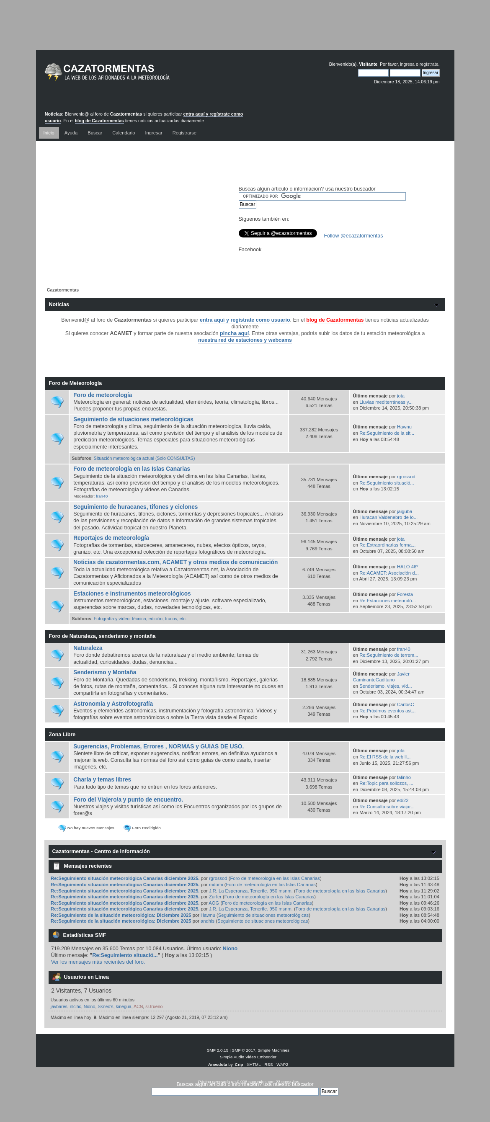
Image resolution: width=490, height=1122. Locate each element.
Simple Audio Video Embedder (248, 1057)
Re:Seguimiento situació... (386, 482)
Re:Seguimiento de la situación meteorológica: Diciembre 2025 (121, 915)
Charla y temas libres (102, 779)
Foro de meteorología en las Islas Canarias (131, 469)
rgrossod (406, 476)
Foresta (405, 594)
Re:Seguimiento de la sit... (386, 433)
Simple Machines (273, 1050)
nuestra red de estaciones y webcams (245, 340)
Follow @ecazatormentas (353, 236)
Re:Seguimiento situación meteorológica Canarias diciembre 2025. (125, 878)
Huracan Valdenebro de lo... (388, 517)
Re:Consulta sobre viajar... (387, 806)
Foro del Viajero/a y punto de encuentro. (128, 800)
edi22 (402, 800)
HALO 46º (407, 566)
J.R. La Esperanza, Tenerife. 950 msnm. (251, 890)
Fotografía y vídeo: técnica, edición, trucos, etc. (140, 618)
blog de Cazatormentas (99, 120)
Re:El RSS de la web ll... (384, 756)
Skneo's (105, 1006)
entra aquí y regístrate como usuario (245, 320)
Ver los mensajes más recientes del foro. (98, 962)
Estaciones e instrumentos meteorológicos (132, 594)
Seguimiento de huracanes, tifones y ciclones (135, 507)
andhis (207, 920)
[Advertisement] (245, 31)
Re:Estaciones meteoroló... (387, 600)
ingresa (407, 64)
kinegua (124, 1006)
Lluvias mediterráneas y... (386, 402)
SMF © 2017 (243, 1050)
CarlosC (405, 704)
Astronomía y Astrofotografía (113, 704)
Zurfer (215, 896)
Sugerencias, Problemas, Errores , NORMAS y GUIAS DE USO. (158, 746)
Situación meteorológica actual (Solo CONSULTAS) (144, 458)
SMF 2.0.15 (218, 1050)
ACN (138, 1006)
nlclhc (75, 1006)
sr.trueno (153, 1006)
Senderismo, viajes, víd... (385, 686)
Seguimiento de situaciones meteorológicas (133, 419)
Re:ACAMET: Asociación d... (389, 572)
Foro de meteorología (102, 395)
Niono (230, 949)
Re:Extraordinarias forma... (387, 544)
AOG (214, 902)
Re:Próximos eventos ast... (387, 710)
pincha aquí (234, 333)
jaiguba (404, 511)
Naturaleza (87, 648)
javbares (59, 1006)
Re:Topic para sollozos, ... (386, 783)
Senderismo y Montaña (104, 672)
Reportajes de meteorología (111, 538)
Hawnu (404, 426)
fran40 (102, 496)
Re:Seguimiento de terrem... (388, 655)
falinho (404, 777)
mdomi (216, 884)
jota (401, 395)
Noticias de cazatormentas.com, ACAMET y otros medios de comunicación (175, 562)
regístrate (429, 64)
